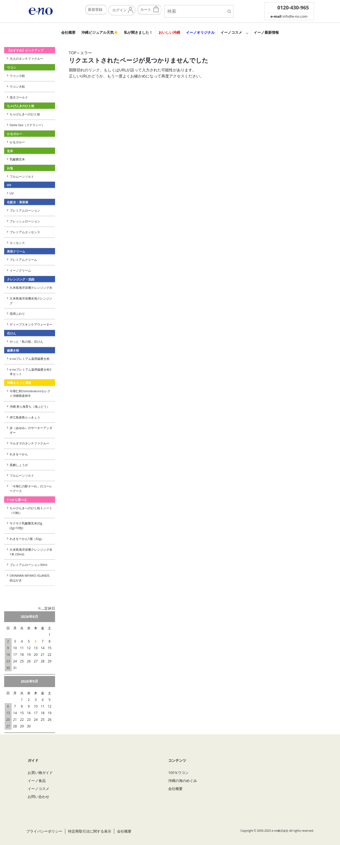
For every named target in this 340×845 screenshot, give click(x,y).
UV (12, 193)
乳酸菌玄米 (17, 159)
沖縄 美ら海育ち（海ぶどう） (30, 406)
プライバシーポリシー (44, 831)
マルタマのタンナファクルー (29, 443)
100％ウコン (178, 772)
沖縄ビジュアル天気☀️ (99, 32)
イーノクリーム (20, 270)
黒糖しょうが (19, 465)
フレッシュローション (25, 221)
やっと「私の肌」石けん (26, 341)
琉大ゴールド (19, 97)
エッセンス (17, 243)
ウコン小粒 (17, 76)
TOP (73, 52)
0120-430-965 (293, 7)
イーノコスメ (231, 32)
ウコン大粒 (17, 86)
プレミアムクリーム (23, 260)
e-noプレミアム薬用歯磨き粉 (30, 359)
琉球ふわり (17, 313)
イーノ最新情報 (266, 32)
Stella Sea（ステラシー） (29, 125)
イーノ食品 (37, 780)
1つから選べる (17, 500)
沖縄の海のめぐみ (182, 780)
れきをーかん (19, 454)
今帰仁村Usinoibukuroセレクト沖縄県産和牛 (30, 393)
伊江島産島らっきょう (25, 417)
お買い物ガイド (40, 772)
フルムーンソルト (22, 176)
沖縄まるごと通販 (19, 383)
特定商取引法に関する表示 (89, 831)
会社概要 (68, 32)
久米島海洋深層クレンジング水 (31, 287)
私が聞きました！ (138, 32)
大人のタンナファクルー (26, 58)
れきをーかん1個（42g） (27, 539)
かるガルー (17, 142)
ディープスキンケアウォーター (31, 324)
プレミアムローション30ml (28, 565)
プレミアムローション (25, 210)
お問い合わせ (38, 796)
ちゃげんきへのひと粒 (25, 114)
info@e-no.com (289, 16)
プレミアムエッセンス (25, 232)
